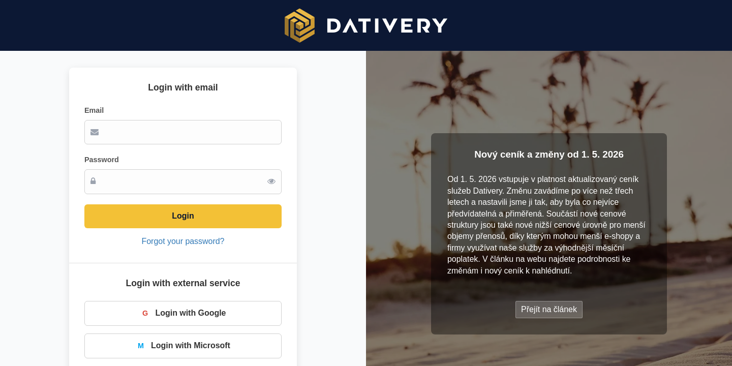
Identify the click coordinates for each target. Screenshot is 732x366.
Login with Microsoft (183, 346)
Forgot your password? (183, 241)
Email (94, 110)
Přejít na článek (549, 309)
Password (101, 160)
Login (183, 215)
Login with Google (183, 313)
